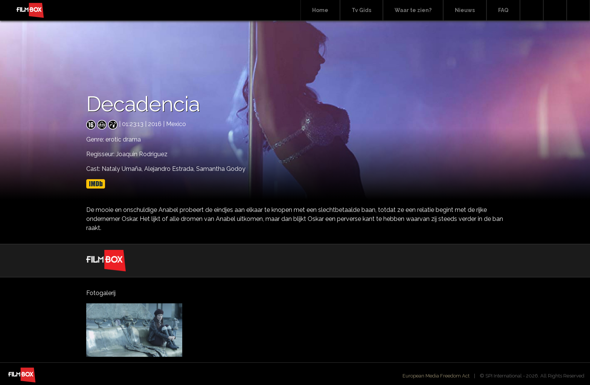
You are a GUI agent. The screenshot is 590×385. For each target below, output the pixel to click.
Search (531, 10)
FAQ (503, 10)
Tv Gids (361, 10)
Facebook (555, 10)
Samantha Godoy (220, 168)
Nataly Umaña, (123, 168)
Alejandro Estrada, (170, 168)
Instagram (578, 10)
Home (320, 10)
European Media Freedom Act (436, 376)
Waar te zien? (413, 10)
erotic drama (123, 139)
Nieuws (465, 10)
